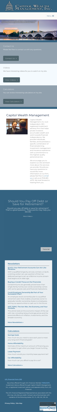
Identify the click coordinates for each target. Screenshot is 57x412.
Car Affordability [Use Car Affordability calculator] (14, 359)
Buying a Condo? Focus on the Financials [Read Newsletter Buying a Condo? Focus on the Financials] (24, 280)
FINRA (44, 383)
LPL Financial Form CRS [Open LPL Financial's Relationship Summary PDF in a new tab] (13, 379)
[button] (50, 16)
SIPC (48, 383)
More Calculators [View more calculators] (15, 367)
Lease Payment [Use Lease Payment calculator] (14, 353)
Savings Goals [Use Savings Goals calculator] (13, 337)
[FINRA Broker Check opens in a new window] (48, 406)
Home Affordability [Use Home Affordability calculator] (15, 345)
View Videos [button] (10, 80)
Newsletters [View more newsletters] (14, 262)
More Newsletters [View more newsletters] (15, 321)
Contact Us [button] (10, 58)
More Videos (26, 216)
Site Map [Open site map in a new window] (19, 403)
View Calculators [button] (12, 102)
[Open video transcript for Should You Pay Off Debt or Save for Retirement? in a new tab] (44, 249)
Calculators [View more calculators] (13, 333)
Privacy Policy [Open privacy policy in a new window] (10, 403)
